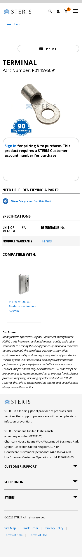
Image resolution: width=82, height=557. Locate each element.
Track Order (31, 528)
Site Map (10, 528)
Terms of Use (38, 535)
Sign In (11, 145)
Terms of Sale (13, 535)
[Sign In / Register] (58, 11)
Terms (46, 241)
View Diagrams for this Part (31, 201)
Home (16, 24)
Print (51, 49)
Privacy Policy (54, 528)
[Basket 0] (66, 11)
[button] (52, 16)
